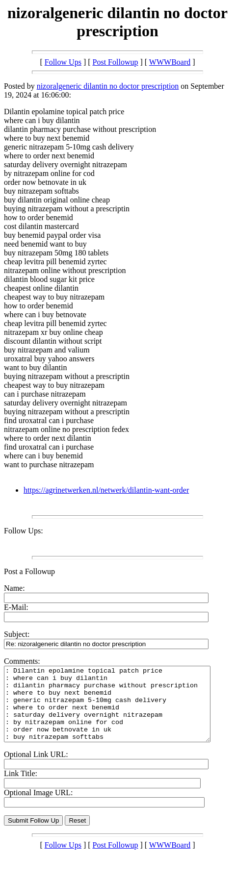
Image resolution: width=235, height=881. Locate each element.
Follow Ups (63, 62)
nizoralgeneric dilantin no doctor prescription (108, 86)
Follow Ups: (23, 531)
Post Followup (115, 62)
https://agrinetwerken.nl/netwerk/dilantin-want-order (106, 490)
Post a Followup (29, 571)
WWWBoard (169, 62)
